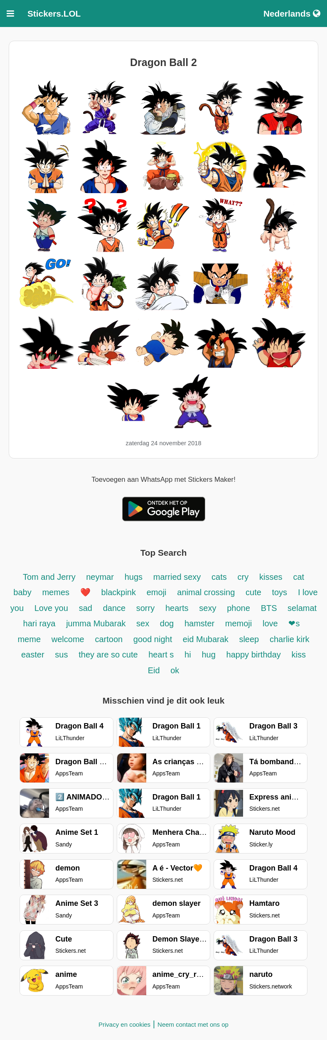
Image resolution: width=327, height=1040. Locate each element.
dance (115, 608)
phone (238, 608)
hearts (177, 608)
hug (208, 654)
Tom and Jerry (50, 576)
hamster (200, 623)
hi (187, 654)
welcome (68, 639)
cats (219, 576)
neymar (100, 576)
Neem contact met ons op (193, 1024)
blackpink (118, 592)
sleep (249, 639)
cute (254, 592)
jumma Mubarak (97, 623)
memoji (238, 623)
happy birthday (253, 654)
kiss (299, 654)
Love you (51, 608)
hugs (134, 576)
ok (174, 670)
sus (61, 654)
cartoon (110, 639)
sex (144, 623)
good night (154, 639)
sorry (145, 608)
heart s (161, 654)
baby (22, 592)
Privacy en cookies (124, 1024)
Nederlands (291, 13)
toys (279, 592)
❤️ (85, 592)
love (270, 623)
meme (29, 639)
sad (85, 608)
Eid (155, 670)
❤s (294, 623)
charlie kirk (290, 639)
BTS (270, 608)
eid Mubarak (207, 639)
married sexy (177, 576)
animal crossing (206, 592)
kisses (271, 576)
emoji (157, 592)
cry (243, 576)
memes (55, 592)
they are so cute (109, 654)
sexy (207, 608)
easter (32, 654)
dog (167, 623)
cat (298, 576)
